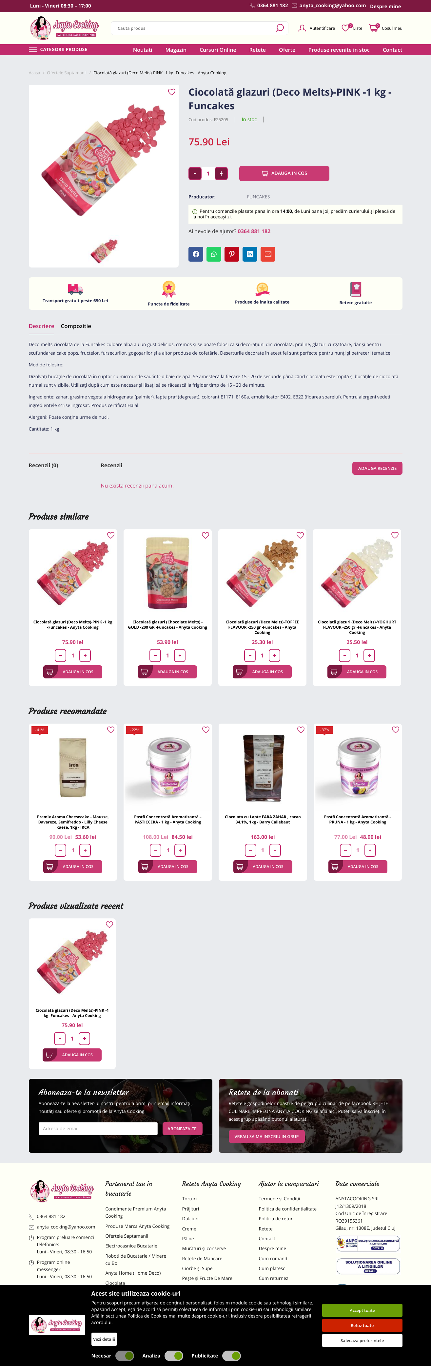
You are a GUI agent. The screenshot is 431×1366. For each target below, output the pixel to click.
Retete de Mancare (202, 1259)
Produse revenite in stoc (339, 49)
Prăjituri (190, 1209)
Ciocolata (115, 1283)
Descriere (41, 326)
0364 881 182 (254, 231)
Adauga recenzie (377, 468)
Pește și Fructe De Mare (207, 1278)
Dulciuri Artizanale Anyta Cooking (132, 1314)
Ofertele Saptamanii (127, 1236)
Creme (189, 1229)
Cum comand (273, 1259)
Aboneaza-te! (182, 1129)
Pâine (188, 1239)
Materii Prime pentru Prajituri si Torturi (137, 1296)
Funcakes (258, 197)
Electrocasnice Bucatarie (131, 1246)
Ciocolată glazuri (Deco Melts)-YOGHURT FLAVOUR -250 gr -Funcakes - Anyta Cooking (357, 627)
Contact (392, 49)
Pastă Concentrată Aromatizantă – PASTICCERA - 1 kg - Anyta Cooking (168, 819)
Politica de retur (276, 1219)
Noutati (142, 49)
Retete (257, 49)
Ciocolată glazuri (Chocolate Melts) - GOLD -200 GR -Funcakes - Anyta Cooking (167, 624)
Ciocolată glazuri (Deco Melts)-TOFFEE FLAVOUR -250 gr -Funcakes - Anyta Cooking (262, 627)
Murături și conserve (204, 1249)
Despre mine (272, 1249)
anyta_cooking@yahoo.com (62, 1227)
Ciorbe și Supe (197, 1268)
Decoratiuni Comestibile (131, 1328)
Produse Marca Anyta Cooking (138, 1226)
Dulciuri (190, 1219)
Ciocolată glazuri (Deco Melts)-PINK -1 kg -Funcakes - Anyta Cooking (72, 624)
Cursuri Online (218, 49)
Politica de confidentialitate (288, 1209)
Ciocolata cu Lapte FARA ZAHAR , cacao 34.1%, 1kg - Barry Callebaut (263, 819)
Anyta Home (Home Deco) (133, 1273)
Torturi (189, 1199)
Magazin (175, 49)
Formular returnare (279, 1288)
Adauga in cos (284, 173)
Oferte (287, 49)
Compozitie (76, 326)
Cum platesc (272, 1268)
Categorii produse (64, 49)
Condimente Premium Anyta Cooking (136, 1212)
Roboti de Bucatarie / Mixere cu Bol (136, 1259)
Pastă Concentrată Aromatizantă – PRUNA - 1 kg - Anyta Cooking (358, 819)
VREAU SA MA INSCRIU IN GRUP (267, 1136)
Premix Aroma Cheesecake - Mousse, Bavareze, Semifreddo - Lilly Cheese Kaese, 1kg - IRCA (73, 822)
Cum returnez (273, 1278)
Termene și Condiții (279, 1199)
